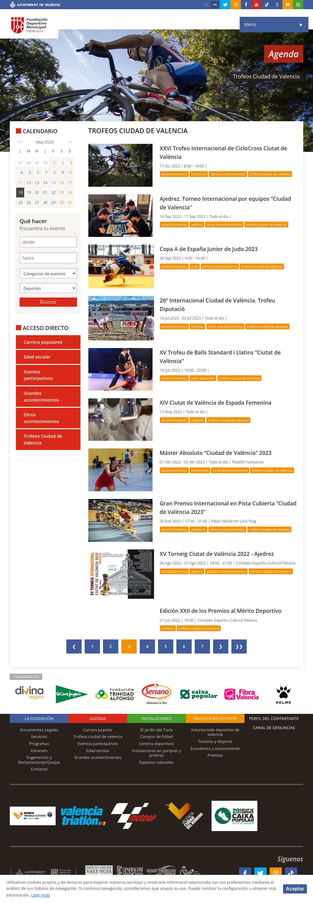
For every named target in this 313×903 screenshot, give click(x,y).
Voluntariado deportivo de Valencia (215, 732)
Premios (168, 628)
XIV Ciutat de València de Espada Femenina (219, 402)
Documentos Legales (39, 730)
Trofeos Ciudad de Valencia (43, 442)
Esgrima (199, 420)
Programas (39, 743)
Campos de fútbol (156, 736)
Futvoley (199, 326)
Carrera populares (43, 344)
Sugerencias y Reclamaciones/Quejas (39, 760)
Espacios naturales (156, 762)
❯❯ (239, 646)
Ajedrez (199, 224)
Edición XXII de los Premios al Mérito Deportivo (224, 610)
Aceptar (295, 888)
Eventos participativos (38, 377)
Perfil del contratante (273, 718)
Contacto (39, 769)
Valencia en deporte (215, 718)
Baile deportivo (205, 378)
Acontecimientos (175, 174)
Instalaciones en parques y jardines (156, 753)
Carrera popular (98, 730)
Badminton (202, 470)
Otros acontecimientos (41, 420)
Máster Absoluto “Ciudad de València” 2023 (219, 452)
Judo (196, 266)
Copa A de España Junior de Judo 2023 (211, 249)
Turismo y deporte (215, 741)
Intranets (39, 750)
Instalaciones (156, 718)
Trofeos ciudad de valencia (98, 736)
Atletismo (200, 529)
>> (70, 142)
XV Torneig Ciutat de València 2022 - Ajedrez (220, 553)
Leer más (102, 895)
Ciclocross (201, 174)
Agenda (98, 718)
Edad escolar (37, 359)
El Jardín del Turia (156, 730)
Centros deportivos (156, 743)
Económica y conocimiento (215, 748)
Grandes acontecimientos (41, 399)
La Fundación (39, 718)
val (206, 4)
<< (19, 142)
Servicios (39, 736)
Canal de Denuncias (274, 727)
